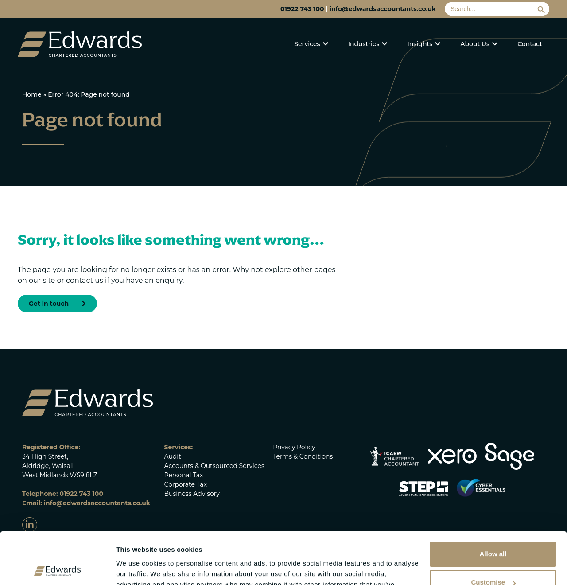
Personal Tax (183, 475)
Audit (172, 456)
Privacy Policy (294, 447)
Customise (493, 530)
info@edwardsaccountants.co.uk (383, 9)
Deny (493, 558)
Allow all (493, 502)
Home (32, 94)
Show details (136, 567)
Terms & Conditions (303, 456)
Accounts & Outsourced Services (214, 466)
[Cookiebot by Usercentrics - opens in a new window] (57, 567)
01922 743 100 (302, 9)
